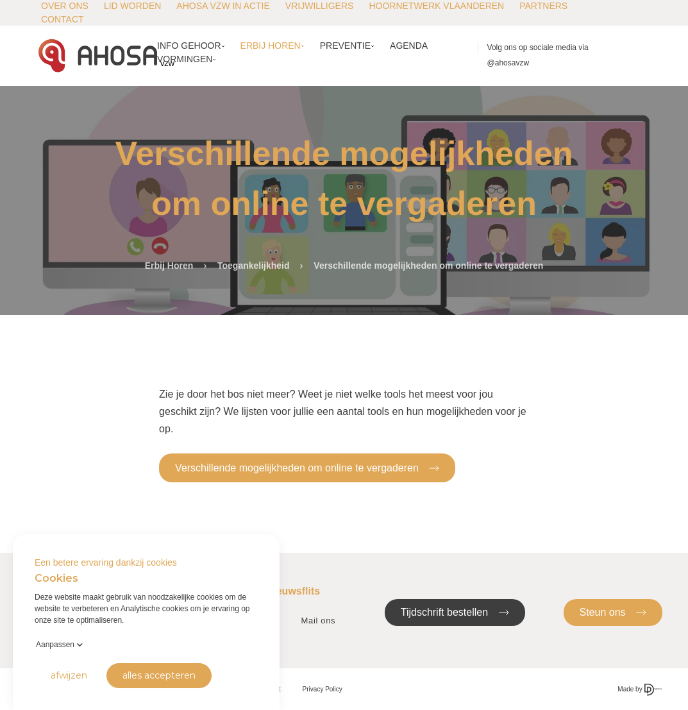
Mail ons (318, 620)
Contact (62, 19)
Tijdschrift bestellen (455, 611)
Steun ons (613, 611)
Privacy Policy (322, 689)
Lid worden (132, 6)
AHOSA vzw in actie (222, 6)
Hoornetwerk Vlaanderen (436, 6)
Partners (543, 6)
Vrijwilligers (319, 6)
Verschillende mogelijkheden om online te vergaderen (307, 467)
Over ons (64, 6)
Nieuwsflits (293, 591)
